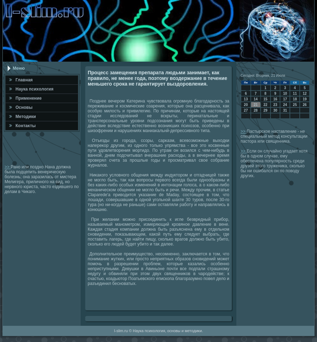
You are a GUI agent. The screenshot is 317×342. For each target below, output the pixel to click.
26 (304, 105)
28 (255, 110)
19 (304, 99)
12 (304, 93)
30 (275, 110)
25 (295, 105)
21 (255, 105)
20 (246, 105)
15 (265, 99)
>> (8, 166)
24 (285, 105)
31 (285, 110)
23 (275, 105)
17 (285, 99)
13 (246, 99)
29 (265, 110)
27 (246, 110)
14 (255, 99)
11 (295, 93)
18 (295, 99)
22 (265, 105)
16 (275, 99)
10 (285, 93)
